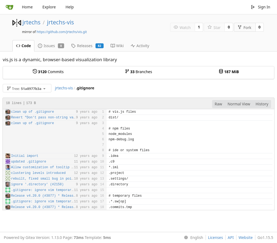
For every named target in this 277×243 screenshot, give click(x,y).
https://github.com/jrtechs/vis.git (62, 32)
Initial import (24, 156)
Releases (87, 45)
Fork (244, 27)
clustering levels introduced (38, 173)
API (231, 237)
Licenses (215, 237)
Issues (51, 45)
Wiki (117, 45)
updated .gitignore (28, 162)
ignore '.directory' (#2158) (37, 184)
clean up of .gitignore (32, 112)
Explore (49, 6)
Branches (138, 71)
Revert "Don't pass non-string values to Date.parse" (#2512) (68, 117)
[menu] (192, 237)
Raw (218, 103)
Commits (48, 71)
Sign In (260, 6)
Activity (140, 45)
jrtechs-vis (60, 22)
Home (27, 6)
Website (246, 237)
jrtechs (31, 22)
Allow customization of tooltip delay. (47, 167)
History (262, 103)
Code (23, 45)
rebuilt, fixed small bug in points (44, 179)
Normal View (238, 103)
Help (69, 6)
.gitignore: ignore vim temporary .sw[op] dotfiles (59, 190)
